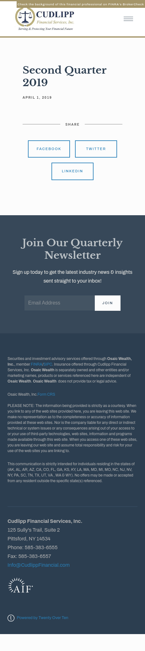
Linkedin (72, 171)
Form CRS (46, 394)
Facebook (49, 149)
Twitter (96, 149)
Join (107, 303)
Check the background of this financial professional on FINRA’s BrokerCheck (81, 4)
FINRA (36, 364)
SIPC (47, 364)
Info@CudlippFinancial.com (39, 565)
